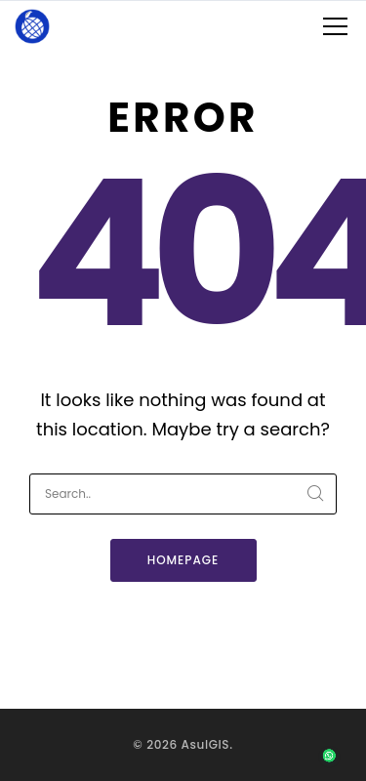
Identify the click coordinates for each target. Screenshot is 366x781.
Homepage (183, 560)
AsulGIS (206, 744)
